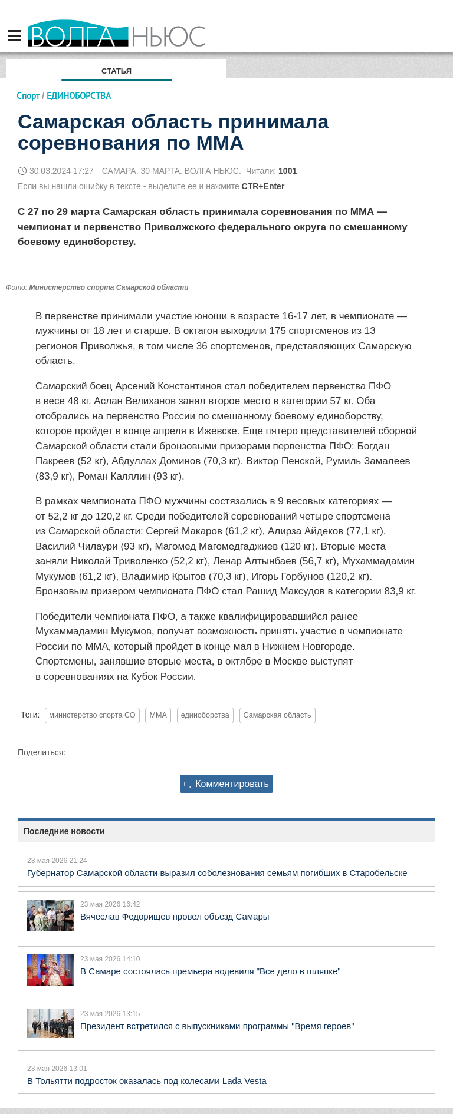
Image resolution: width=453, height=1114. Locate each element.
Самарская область (277, 715)
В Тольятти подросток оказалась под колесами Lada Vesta (147, 1081)
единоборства (205, 715)
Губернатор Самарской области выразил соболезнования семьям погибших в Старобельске (217, 873)
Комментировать (226, 784)
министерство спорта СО (92, 715)
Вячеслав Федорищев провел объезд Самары (175, 916)
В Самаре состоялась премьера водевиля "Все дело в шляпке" (210, 971)
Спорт (28, 95)
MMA (157, 715)
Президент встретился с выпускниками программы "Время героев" (217, 1026)
